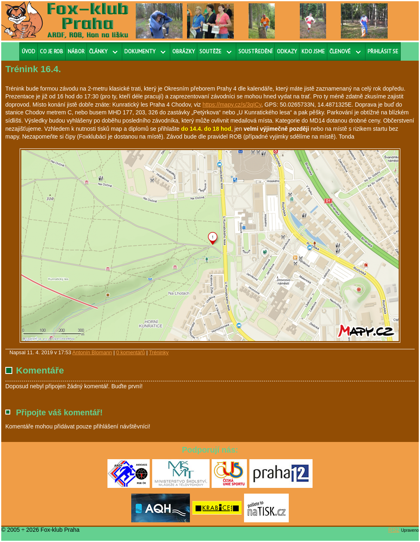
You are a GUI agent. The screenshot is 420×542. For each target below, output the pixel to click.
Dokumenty (139, 51)
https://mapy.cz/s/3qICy (232, 104)
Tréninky (159, 352)
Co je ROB (51, 51)
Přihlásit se (383, 51)
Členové (340, 51)
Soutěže (210, 51)
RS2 (393, 529)
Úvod (28, 51)
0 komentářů (130, 352)
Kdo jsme (313, 51)
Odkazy (287, 51)
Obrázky (183, 51)
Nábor (76, 51)
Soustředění (255, 51)
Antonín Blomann (92, 352)
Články (98, 51)
